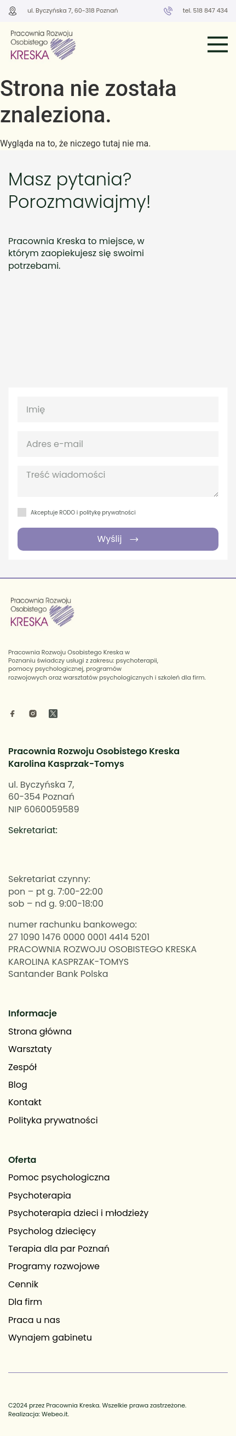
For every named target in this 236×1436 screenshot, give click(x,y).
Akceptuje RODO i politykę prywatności (83, 512)
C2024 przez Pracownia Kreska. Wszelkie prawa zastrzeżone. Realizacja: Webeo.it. (97, 1409)
